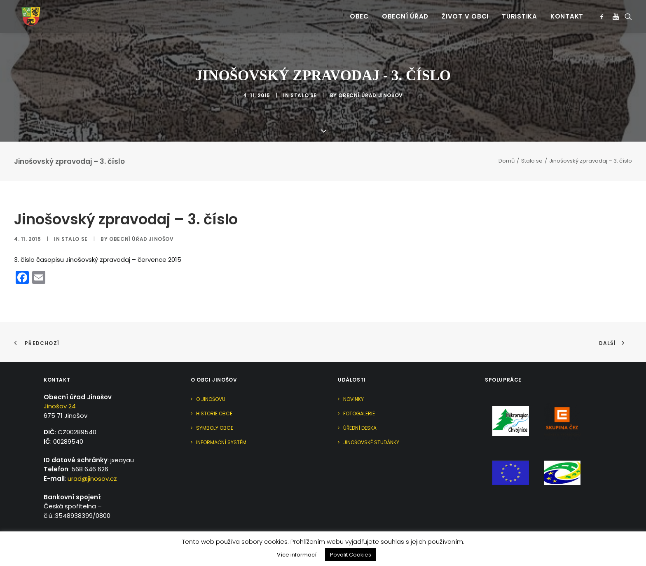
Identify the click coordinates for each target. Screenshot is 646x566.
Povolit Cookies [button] (350, 555)
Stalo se (303, 86)
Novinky (353, 380)
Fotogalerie (359, 395)
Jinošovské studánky (371, 424)
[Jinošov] (24, 12)
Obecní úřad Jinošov (370, 86)
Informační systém (221, 424)
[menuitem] (359, 12)
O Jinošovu (210, 380)
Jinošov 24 (60, 388)
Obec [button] (359, 12)
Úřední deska (360, 409)
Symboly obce (214, 409)
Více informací (296, 555)
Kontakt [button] (566, 12)
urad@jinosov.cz (92, 460)
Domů (507, 143)
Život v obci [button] (465, 12)
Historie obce (214, 395)
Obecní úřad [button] (405, 12)
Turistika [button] (519, 12)
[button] (603, 12)
